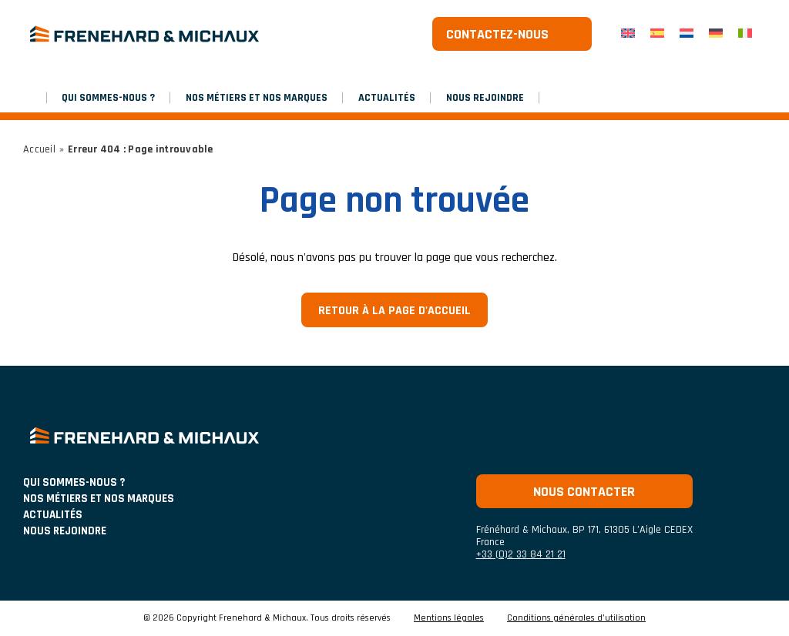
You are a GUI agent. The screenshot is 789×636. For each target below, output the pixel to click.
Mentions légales (449, 618)
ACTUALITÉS (52, 514)
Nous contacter (584, 491)
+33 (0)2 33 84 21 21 (521, 554)
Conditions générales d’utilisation (576, 618)
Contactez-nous (497, 34)
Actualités (386, 98)
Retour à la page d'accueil (394, 311)
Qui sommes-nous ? (108, 98)
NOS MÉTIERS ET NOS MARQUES (256, 98)
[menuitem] (628, 34)
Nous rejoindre (485, 98)
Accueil (39, 149)
